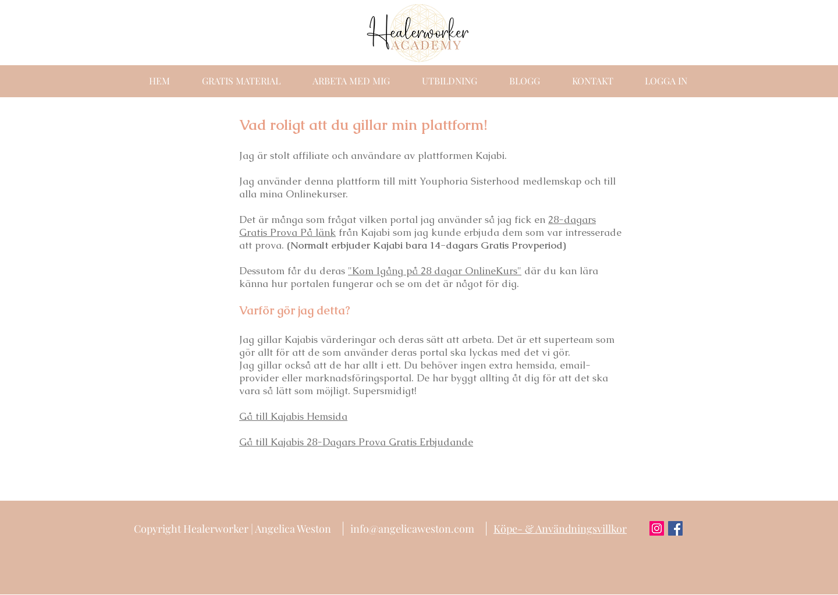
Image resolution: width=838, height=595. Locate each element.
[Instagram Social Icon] (656, 528)
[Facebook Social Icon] (675, 528)
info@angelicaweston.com (412, 529)
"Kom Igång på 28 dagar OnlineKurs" (434, 270)
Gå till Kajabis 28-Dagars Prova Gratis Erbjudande (356, 441)
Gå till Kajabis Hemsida (293, 416)
